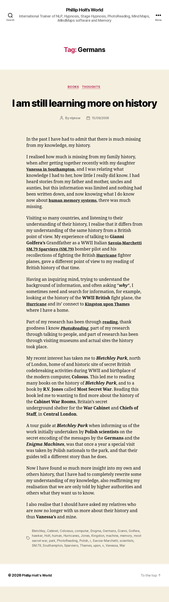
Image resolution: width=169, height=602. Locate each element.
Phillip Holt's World (84, 10)
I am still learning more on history (84, 110)
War (123, 561)
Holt (47, 551)
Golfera (136, 546)
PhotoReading (67, 556)
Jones (85, 551)
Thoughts (92, 87)
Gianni (124, 546)
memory (126, 551)
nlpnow (74, 134)
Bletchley (39, 546)
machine (112, 551)
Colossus (67, 546)
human (57, 551)
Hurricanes (71, 551)
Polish (84, 556)
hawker (37, 551)
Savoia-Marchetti (105, 556)
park (52, 556)
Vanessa (113, 561)
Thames (87, 561)
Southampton (53, 561)
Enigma (97, 546)
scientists (127, 556)
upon (98, 561)
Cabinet (53, 546)
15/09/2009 (101, 134)
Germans (111, 546)
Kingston (98, 551)
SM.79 (36, 561)
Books (73, 87)
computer (83, 546)
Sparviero (72, 561)
